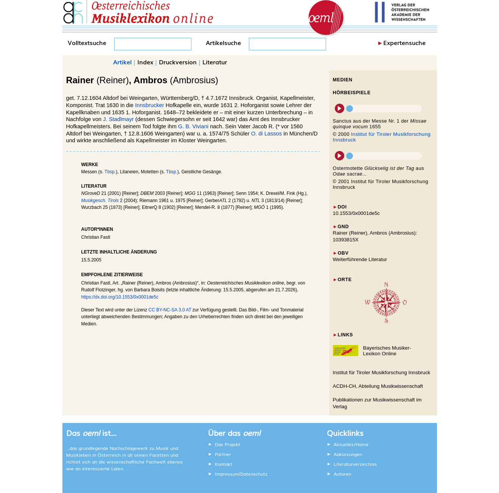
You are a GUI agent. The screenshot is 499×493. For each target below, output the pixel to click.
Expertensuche (404, 42)
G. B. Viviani (193, 126)
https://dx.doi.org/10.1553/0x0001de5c (120, 297)
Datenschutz (253, 473)
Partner (223, 454)
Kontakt (223, 463)
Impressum (227, 473)
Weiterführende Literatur (360, 259)
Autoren (342, 473)
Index (145, 61)
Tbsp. (110, 171)
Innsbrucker (149, 105)
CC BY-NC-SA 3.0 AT (169, 310)
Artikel (122, 61)
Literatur (214, 61)
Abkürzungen (348, 454)
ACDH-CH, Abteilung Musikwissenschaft (378, 386)
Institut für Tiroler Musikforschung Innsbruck (382, 372)
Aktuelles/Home (351, 444)
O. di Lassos (266, 134)
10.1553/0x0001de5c (356, 213)
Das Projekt (227, 444)
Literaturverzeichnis (355, 463)
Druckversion (178, 61)
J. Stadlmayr (118, 119)
